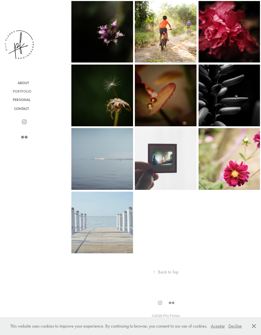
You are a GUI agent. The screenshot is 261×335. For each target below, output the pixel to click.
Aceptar (218, 326)
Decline (235, 326)
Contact (21, 109)
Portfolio (22, 91)
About (23, 83)
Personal (21, 100)
